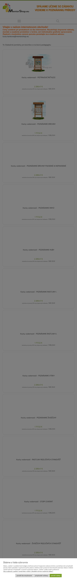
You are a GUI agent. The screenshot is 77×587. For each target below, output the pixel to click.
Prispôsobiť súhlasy (41, 575)
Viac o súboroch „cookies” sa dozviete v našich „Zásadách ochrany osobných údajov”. (28, 571)
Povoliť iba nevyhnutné (24, 575)
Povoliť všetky (55, 575)
